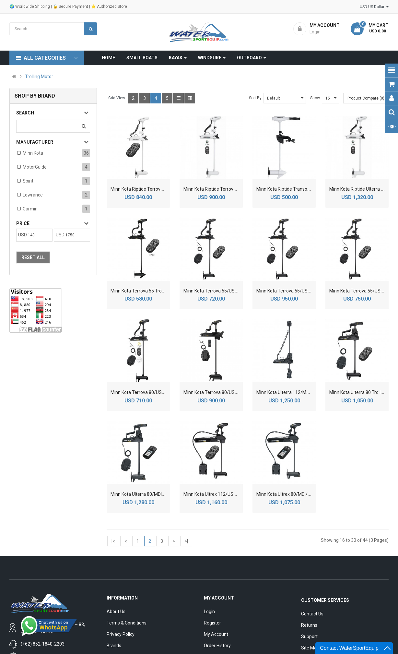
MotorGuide (35, 167)
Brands (114, 645)
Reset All (33, 257)
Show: (315, 98)
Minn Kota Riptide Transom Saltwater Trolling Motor (309, 189)
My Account (216, 634)
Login (209, 611)
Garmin (30, 208)
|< (113, 541)
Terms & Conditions (126, 622)
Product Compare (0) (365, 98)
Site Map (310, 647)
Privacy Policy (121, 634)
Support (309, 636)
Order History (217, 645)
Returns (309, 625)
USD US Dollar (374, 7)
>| (186, 541)
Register (212, 622)
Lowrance (33, 194)
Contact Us (312, 613)
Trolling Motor (39, 76)
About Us (116, 611)
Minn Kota (33, 153)
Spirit (28, 181)
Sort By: (256, 98)
